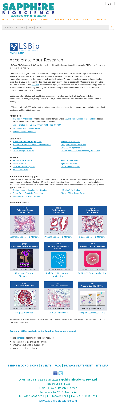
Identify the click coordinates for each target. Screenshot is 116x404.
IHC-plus (35, 85)
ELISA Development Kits (72, 148)
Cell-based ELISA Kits (22, 148)
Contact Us (101, 19)
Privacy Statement (78, 365)
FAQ (57, 365)
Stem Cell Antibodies (58, 313)
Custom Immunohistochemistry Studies (30, 190)
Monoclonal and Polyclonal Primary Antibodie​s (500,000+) (38, 125)
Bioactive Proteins (20, 169)
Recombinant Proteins (22, 160)
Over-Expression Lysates (24, 166)
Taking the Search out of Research (28, 10)
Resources (73, 19)
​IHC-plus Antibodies (24, 313)
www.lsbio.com (17, 52)
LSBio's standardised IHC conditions (80, 119)
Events (46, 365)
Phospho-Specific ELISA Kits (73, 145)
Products (18, 19)
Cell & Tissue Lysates (70, 166)
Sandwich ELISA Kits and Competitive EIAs (32, 144)
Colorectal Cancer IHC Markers (24, 237)
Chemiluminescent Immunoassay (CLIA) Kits (80, 151)
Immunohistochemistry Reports (26, 196)
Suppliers (32, 19)
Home (5, 19)
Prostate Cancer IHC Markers (58, 237)
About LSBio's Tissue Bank (73, 193)
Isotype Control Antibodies (24, 132)
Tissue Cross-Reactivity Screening (28, 193)
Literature (58, 19)
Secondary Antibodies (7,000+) (26, 128)
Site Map (102, 365)
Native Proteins (19, 163)
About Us (87, 19)
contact (20, 337)
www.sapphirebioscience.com (58, 400)
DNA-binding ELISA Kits (23, 151)
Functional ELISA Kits (70, 141)
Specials (44, 19)
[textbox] (55, 27)
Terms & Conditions (23, 365)
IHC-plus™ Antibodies (22, 119)
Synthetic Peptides (69, 163)
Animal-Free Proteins (70, 160)
